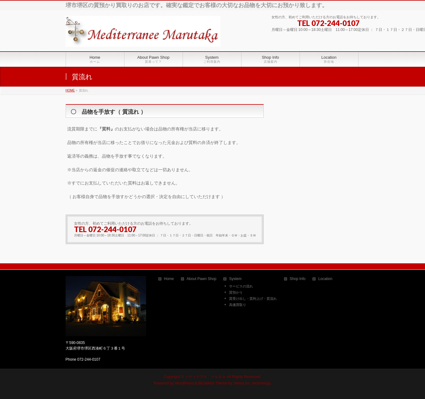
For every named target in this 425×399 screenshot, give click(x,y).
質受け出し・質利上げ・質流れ (253, 298)
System (235, 279)
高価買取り (237, 305)
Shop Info (298, 279)
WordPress (184, 383)
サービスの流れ (241, 286)
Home (169, 279)
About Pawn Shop (201, 279)
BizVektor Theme (212, 383)
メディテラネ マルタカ (205, 377)
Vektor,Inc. (242, 383)
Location (325, 279)
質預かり (236, 292)
